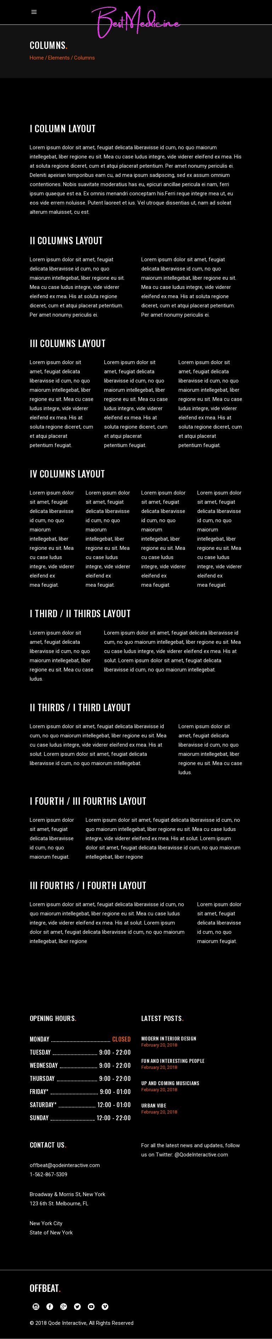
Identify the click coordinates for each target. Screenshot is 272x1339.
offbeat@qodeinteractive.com (65, 1165)
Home (37, 58)
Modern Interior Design (168, 1038)
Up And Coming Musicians (170, 1083)
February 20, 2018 (159, 1045)
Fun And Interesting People (172, 1060)
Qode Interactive (67, 1323)
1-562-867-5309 (48, 1174)
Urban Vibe (153, 1105)
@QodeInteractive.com (201, 1154)
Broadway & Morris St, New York (67, 1194)
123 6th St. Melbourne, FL (59, 1203)
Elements (59, 58)
